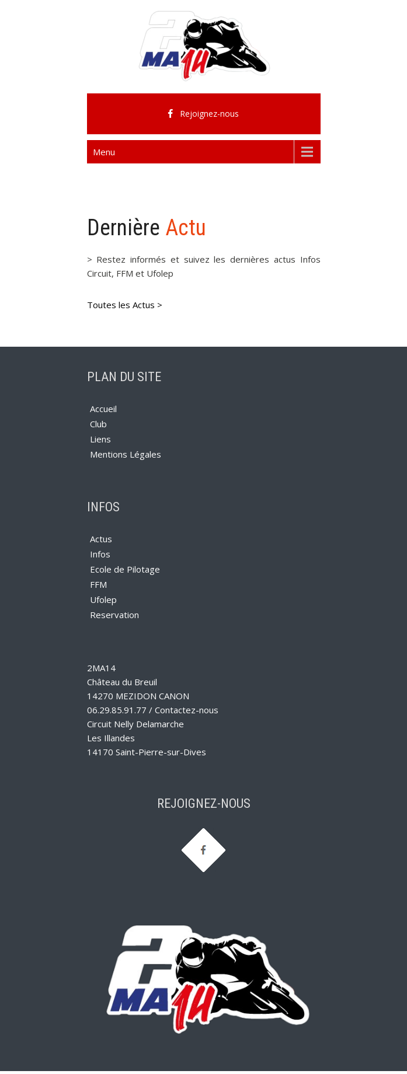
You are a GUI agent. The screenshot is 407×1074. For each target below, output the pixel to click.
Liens (100, 439)
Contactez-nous (186, 710)
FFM (98, 584)
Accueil (103, 408)
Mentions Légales (125, 454)
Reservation (114, 614)
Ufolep (103, 599)
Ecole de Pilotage (125, 569)
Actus (101, 539)
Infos (100, 554)
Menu (104, 152)
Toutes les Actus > (124, 305)
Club (98, 424)
